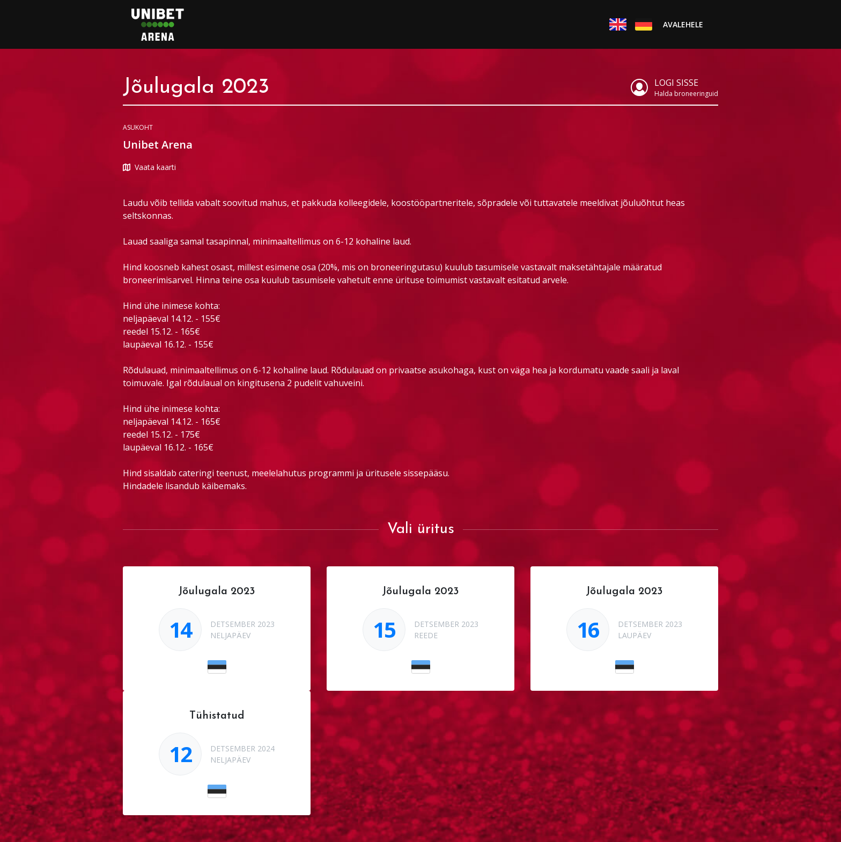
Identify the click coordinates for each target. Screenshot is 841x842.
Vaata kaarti (149, 167)
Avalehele (683, 24)
